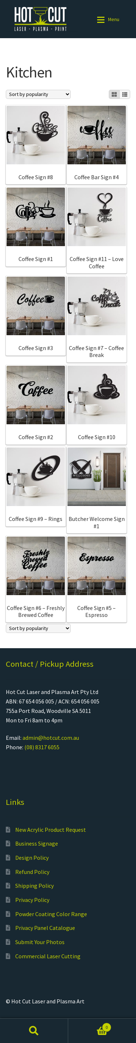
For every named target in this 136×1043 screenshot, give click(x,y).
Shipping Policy (34, 885)
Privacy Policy (32, 899)
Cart (90, 1025)
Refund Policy (32, 871)
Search (34, 1030)
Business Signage (36, 843)
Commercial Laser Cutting (48, 956)
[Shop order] (38, 94)
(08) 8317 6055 (41, 747)
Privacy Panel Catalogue (45, 927)
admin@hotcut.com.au (50, 737)
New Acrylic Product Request (50, 829)
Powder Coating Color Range (51, 914)
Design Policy (32, 857)
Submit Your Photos (40, 942)
